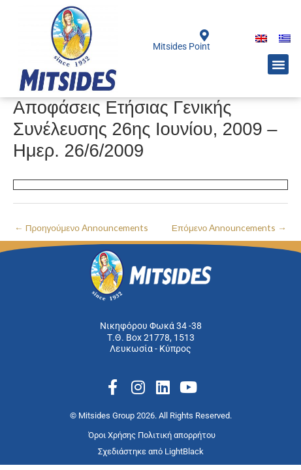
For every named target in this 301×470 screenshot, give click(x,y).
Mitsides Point (181, 46)
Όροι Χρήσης (113, 435)
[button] (278, 64)
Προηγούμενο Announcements (81, 227)
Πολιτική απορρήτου (177, 435)
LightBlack (184, 451)
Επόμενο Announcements (229, 227)
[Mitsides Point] (204, 35)
